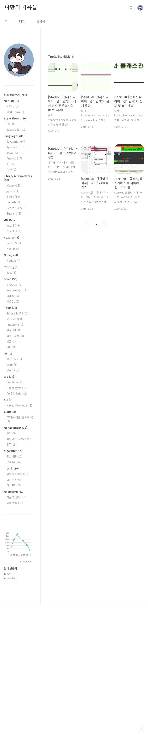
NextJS (13, 249)
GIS (9, 376)
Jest (11, 272)
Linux (12, 364)
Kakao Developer (19, 405)
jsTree (13, 197)
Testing (11, 267)
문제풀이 (14, 462)
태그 (22, 21)
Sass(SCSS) (16, 129)
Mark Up (12, 101)
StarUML (14, 330)
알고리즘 (14, 456)
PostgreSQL (17, 290)
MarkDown (15, 112)
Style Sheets (15, 118)
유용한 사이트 (17, 474)
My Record (14, 491)
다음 (104, 223)
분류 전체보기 (15, 95)
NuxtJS (14, 231)
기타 (11, 347)
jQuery (13, 185)
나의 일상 (15, 503)
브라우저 (14, 479)
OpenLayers (17, 388)
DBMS (10, 279)
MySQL (13, 301)
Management (15, 428)
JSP (11, 164)
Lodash (13, 202)
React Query (16, 208)
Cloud (10, 412)
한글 (11, 341)
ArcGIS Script (17, 393)
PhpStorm (15, 324)
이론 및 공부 (16, 497)
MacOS (13, 370)
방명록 (40, 21)
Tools (10, 308)
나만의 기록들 (21, 7)
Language (14, 136)
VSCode (14, 319)
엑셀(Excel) (15, 336)
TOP (141, 729)
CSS (11, 124)
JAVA (13, 153)
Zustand (14, 213)
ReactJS (11, 237)
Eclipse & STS (18, 313)
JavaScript (16, 141)
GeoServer (15, 382)
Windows (14, 359)
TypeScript (16, 147)
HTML (13, 106)
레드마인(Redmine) (20, 439)
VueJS (11, 220)
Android (14, 158)
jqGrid (13, 191)
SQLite (13, 296)
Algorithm (13, 451)
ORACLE (15, 284)
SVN (11, 433)
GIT (12, 444)
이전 (87, 223)
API (8, 400)
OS (8, 353)
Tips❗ (11, 468)
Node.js (11, 255)
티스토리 (14, 485)
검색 (131, 8)
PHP (11, 169)
